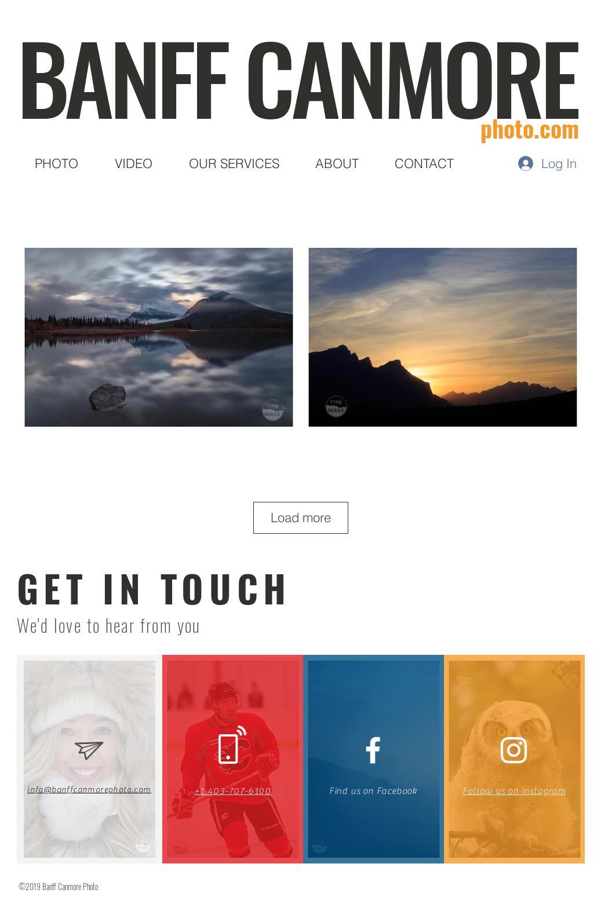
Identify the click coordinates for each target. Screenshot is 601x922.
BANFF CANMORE (296, 75)
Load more (301, 517)
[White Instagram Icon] (513, 750)
